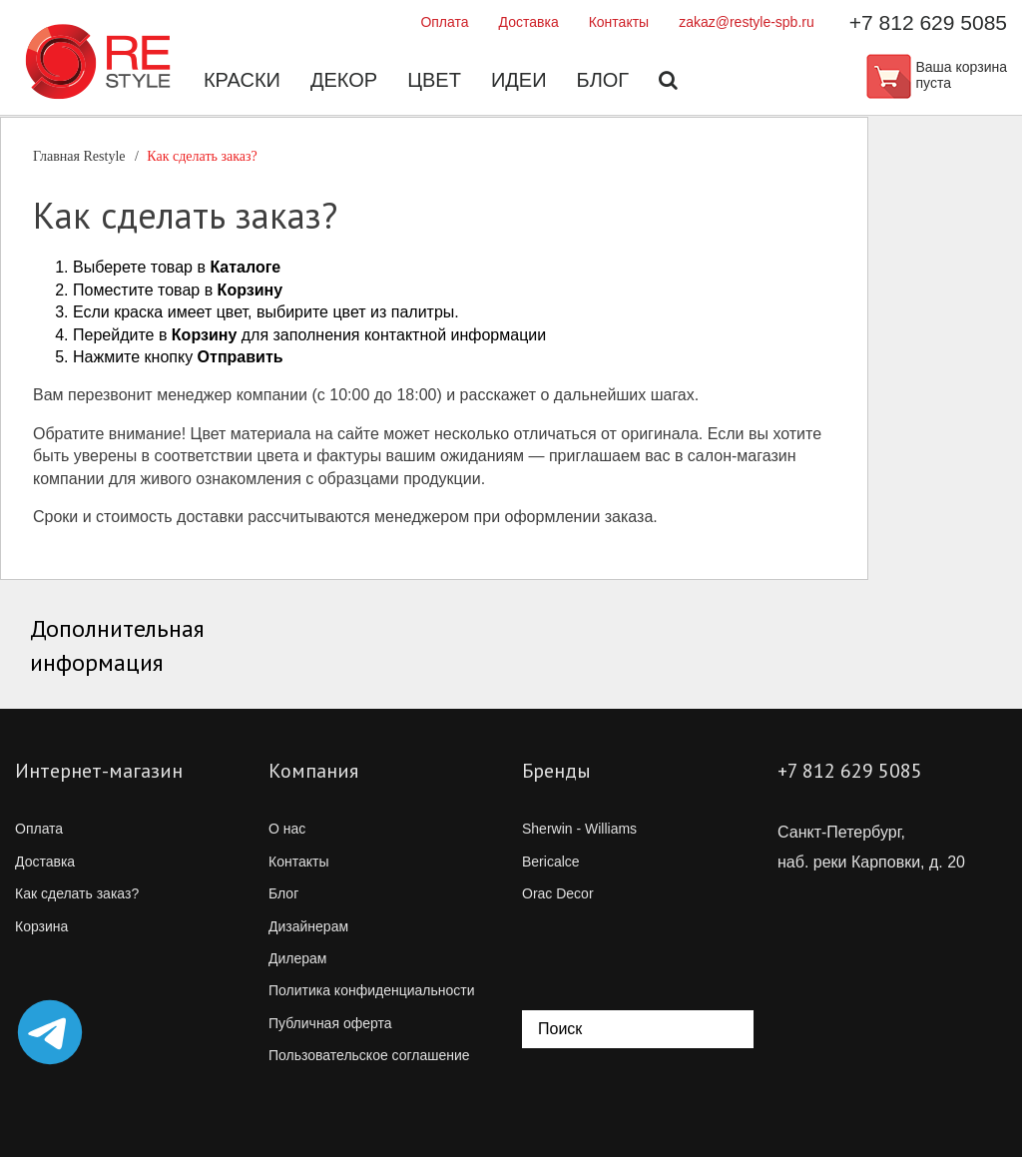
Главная (79, 156)
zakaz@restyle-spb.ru (746, 22)
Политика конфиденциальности (371, 990)
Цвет (434, 80)
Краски (242, 80)
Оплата (444, 22)
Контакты (619, 22)
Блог (603, 80)
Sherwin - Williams (579, 829)
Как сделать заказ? (77, 893)
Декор (343, 80)
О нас (286, 829)
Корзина (41, 926)
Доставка (529, 22)
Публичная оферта (330, 1023)
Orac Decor (558, 893)
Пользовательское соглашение (369, 1055)
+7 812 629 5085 (928, 22)
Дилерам (297, 958)
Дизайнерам (308, 926)
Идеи (519, 80)
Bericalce (551, 861)
